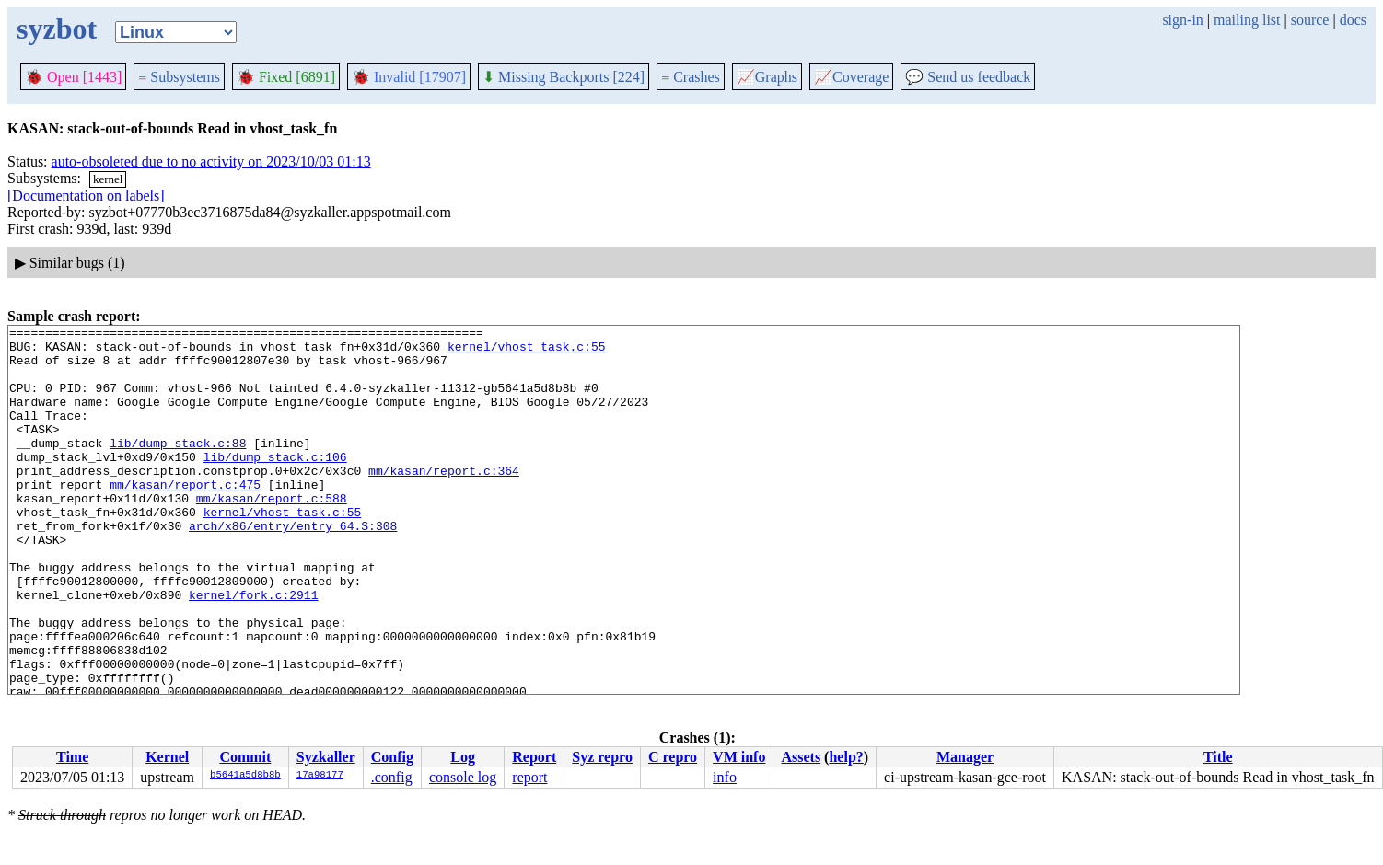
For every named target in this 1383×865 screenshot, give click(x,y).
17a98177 (319, 775)
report (529, 777)
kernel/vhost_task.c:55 (526, 351)
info (725, 777)
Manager (965, 757)
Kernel (167, 757)
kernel (107, 179)
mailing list (1247, 20)
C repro (672, 757)
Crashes (690, 77)
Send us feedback (967, 77)
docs (1353, 20)
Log (462, 757)
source (1310, 20)
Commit (245, 757)
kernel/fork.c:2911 (253, 649)
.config (392, 777)
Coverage (851, 77)
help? (846, 757)
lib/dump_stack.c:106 (275, 484)
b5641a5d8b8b (245, 775)
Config (392, 757)
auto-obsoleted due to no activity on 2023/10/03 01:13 (211, 161)
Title (1218, 757)
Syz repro (602, 757)
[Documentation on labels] (86, 195)
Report (534, 757)
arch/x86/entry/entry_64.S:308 (293, 567)
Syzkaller (325, 757)
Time (72, 757)
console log (462, 777)
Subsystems (179, 77)
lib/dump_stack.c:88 (178, 467)
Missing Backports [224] (563, 77)
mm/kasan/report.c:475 (185, 517)
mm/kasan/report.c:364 (443, 500)
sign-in (1182, 20)
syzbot (57, 28)
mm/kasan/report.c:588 (271, 533)
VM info (739, 757)
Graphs (767, 77)
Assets (800, 757)
